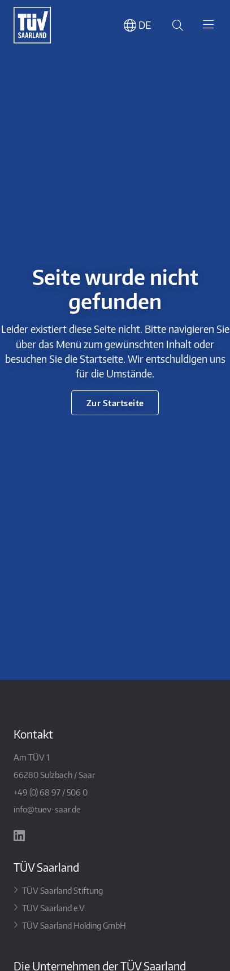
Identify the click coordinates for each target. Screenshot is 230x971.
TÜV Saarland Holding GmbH (74, 925)
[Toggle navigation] (207, 25)
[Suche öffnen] (175, 25)
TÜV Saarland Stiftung (62, 890)
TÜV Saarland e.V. (54, 907)
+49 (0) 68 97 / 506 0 (51, 792)
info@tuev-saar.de (47, 808)
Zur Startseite (115, 402)
